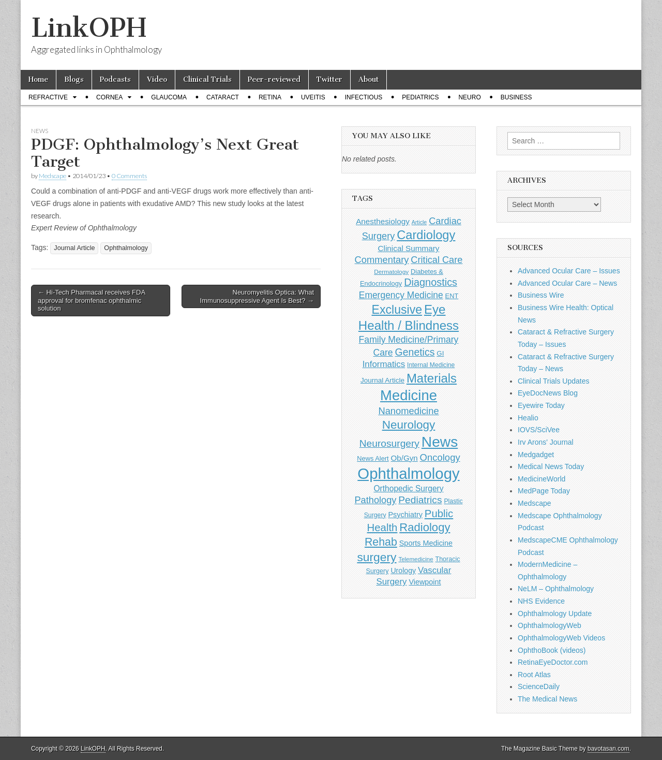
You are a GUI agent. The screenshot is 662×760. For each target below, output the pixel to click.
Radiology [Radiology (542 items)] (424, 527)
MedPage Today (544, 491)
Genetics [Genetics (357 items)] (415, 352)
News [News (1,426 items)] (440, 441)
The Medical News (547, 699)
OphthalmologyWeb (549, 625)
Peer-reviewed (274, 79)
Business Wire (541, 295)
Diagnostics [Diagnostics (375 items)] (430, 282)
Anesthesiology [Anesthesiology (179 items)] (383, 221)
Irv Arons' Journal (546, 442)
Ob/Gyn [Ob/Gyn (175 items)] (404, 458)
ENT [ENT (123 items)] (452, 296)
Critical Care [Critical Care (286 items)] (436, 260)
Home (38, 79)
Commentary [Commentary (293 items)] (382, 259)
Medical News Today (551, 466)
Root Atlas (534, 674)
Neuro (469, 97)
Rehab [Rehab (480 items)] (381, 542)
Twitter (329, 79)
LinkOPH (88, 27)
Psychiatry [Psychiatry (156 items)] (405, 514)
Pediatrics (420, 97)
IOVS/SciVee (539, 430)
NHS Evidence (541, 601)
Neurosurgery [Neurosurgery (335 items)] (389, 443)
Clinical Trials (207, 79)
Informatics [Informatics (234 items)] (384, 364)
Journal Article (74, 248)
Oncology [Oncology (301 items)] (440, 457)
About (368, 79)
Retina (270, 97)
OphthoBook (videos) (552, 650)
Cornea (109, 97)
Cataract (222, 97)
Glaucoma (169, 97)
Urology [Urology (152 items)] (403, 570)
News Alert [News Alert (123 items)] (372, 458)
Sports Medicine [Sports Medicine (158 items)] (426, 543)
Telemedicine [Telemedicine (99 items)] (415, 559)
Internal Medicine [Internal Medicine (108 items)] (431, 365)
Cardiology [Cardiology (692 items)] (426, 235)
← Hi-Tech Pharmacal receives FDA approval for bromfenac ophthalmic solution (91, 300)
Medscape (52, 176)
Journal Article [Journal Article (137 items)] (382, 380)
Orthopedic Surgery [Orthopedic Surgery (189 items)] (408, 488)
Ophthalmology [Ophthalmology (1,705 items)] (408, 473)
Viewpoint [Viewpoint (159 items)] (425, 582)
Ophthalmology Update (555, 613)
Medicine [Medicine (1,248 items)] (408, 395)
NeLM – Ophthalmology (556, 588)
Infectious (364, 97)
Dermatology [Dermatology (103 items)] (391, 271)
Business (516, 97)
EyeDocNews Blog (548, 393)
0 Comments (129, 176)
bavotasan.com (608, 748)
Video (157, 79)
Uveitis (313, 97)
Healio (528, 418)
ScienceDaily (539, 686)
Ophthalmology (126, 248)
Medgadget (536, 454)
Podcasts (115, 79)
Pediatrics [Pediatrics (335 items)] (420, 499)
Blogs (74, 79)
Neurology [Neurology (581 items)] (408, 424)
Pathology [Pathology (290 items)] (375, 500)
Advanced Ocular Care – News (567, 283)
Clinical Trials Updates (554, 381)
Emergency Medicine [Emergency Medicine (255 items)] (401, 295)
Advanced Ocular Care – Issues (569, 271)
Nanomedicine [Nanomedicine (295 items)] (408, 410)
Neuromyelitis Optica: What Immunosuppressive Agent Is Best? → (257, 296)
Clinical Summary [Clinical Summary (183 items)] (409, 248)
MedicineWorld (541, 479)
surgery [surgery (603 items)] (376, 557)
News (39, 130)
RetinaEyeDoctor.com (553, 662)
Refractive (48, 97)
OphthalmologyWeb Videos (561, 638)
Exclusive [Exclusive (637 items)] (396, 309)
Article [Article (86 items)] (419, 222)
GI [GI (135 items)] (440, 353)
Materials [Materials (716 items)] (432, 378)
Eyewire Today (541, 405)
